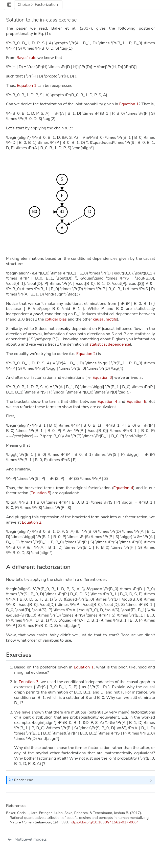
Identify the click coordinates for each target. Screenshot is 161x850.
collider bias (56, 319)
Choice (23, 4)
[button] (9, 5)
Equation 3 (102, 377)
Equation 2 (86, 354)
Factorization (46, 4)
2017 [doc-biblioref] (85, 28)
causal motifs (105, 319)
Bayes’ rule (26, 58)
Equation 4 (107, 401)
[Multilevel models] (27, 839)
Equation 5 (136, 401)
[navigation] (110, 5)
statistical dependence (109, 344)
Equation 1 (26, 85)
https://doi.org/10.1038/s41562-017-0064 (104, 822)
